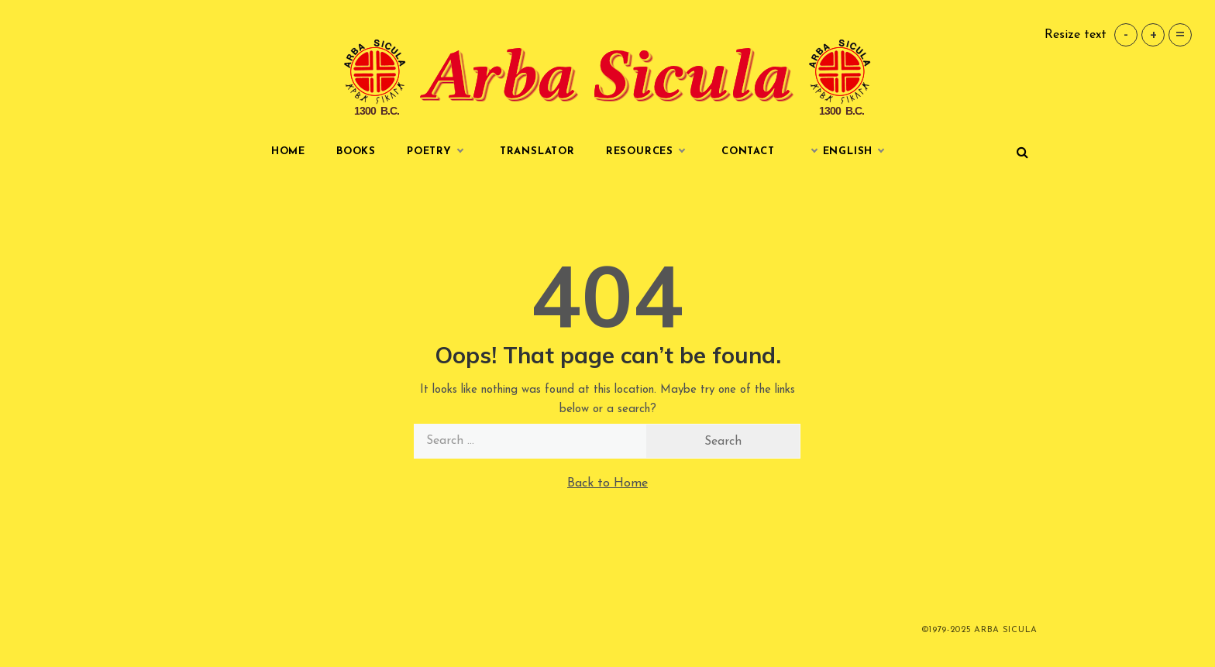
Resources (648, 152)
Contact (748, 151)
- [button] (1126, 35)
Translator (537, 151)
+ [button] (1153, 35)
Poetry (438, 152)
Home (288, 151)
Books (356, 151)
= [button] (1180, 35)
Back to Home (607, 483)
